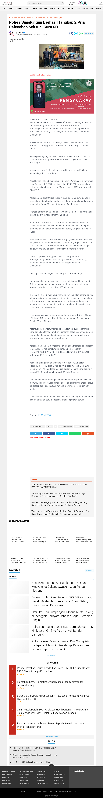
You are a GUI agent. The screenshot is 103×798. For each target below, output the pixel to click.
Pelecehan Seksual (41, 18)
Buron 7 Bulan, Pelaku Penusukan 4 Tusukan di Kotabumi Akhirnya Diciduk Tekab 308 (53, 697)
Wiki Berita (41, 774)
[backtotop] (51, 766)
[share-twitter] (76, 33)
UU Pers (30, 792)
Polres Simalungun (55, 18)
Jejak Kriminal (59, 774)
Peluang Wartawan (65, 792)
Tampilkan (89, 570)
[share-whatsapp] (81, 33)
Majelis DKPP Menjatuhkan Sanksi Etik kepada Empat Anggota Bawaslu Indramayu (34, 749)
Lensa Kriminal (42, 783)
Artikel (70, 9)
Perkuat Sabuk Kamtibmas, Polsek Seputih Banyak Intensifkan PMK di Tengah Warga (51, 725)
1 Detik (56, 771)
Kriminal (19, 9)
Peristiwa (43, 9)
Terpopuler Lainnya (51, 736)
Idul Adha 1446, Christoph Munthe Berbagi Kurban (33, 762)
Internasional (88, 9)
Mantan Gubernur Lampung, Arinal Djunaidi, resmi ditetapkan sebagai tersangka (50, 683)
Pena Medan (6, 783)
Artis (78, 9)
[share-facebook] (71, 33)
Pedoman (53, 792)
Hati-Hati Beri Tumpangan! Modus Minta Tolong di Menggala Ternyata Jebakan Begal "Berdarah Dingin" (62, 616)
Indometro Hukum (26, 771)
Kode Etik (38, 792)
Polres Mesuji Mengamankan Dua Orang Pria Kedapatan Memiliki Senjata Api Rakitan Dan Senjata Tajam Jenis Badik (61, 645)
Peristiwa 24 (7, 774)
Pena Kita (23, 777)
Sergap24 (40, 780)
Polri (35, 9)
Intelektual (58, 780)
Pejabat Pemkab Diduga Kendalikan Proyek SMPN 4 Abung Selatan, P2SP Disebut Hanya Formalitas (54, 670)
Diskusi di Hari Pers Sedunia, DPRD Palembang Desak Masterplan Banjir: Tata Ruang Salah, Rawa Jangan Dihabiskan (62, 601)
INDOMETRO (44, 415)
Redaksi (23, 792)
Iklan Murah (78, 792)
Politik (52, 9)
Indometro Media (8, 771)
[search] (45, 3)
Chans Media (24, 774)
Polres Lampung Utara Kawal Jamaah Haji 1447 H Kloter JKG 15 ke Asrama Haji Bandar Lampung (62, 630)
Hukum (27, 9)
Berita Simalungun (18, 18)
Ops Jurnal (41, 777)
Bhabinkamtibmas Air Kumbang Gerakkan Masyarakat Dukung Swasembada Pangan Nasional (59, 586)
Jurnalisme (41, 771)
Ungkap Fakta (59, 783)
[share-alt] (36, 433)
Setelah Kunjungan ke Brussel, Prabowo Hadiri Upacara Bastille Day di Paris (35, 756)
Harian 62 (6, 777)
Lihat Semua (51, 656)
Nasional (61, 9)
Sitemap (46, 792)
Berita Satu (6, 780)
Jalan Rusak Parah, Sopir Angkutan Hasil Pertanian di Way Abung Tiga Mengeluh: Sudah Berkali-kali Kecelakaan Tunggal (53, 711)
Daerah (10, 9)
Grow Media (58, 777)
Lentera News (24, 783)
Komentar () (89, 33)
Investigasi (23, 780)
